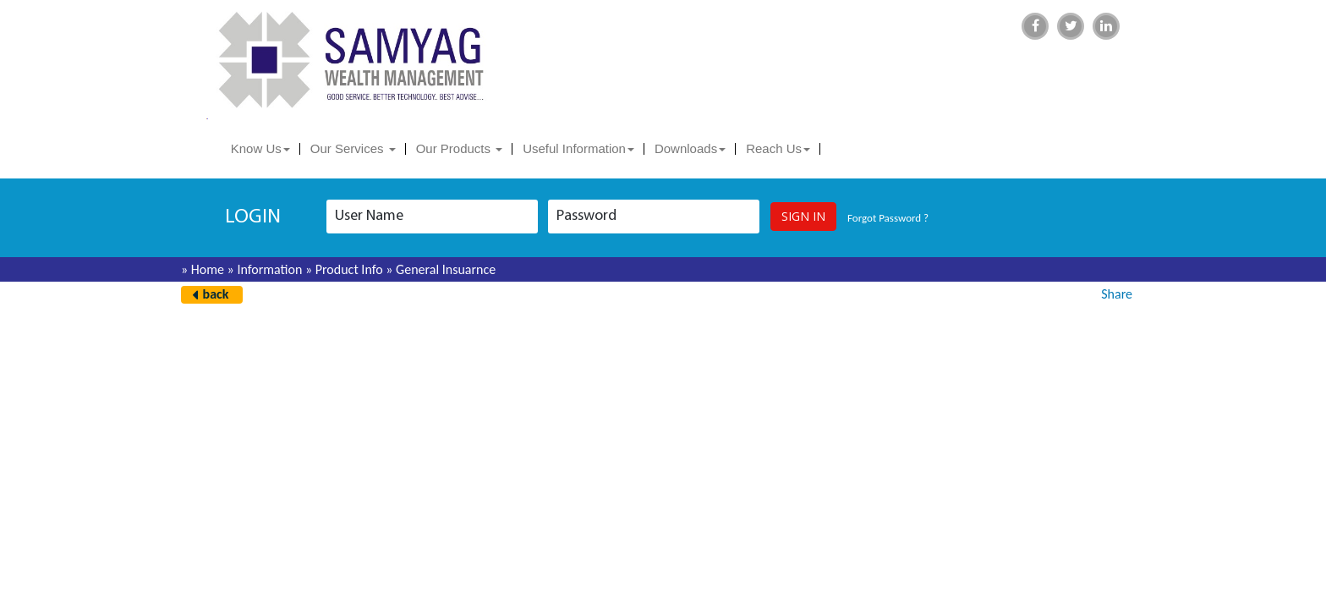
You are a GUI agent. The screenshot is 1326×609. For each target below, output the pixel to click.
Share (1116, 294)
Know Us (260, 148)
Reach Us (778, 148)
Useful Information (578, 148)
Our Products (459, 148)
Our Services (353, 148)
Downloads (690, 148)
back (216, 294)
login (253, 217)
